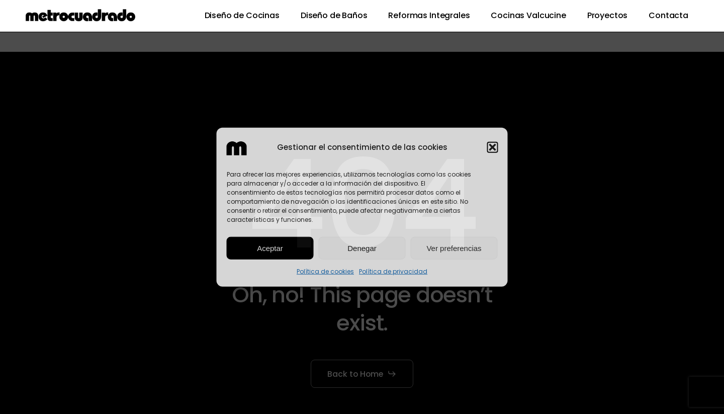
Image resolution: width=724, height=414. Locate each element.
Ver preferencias (453, 248)
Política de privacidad (393, 271)
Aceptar (270, 248)
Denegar (362, 248)
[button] (493, 147)
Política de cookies (325, 271)
